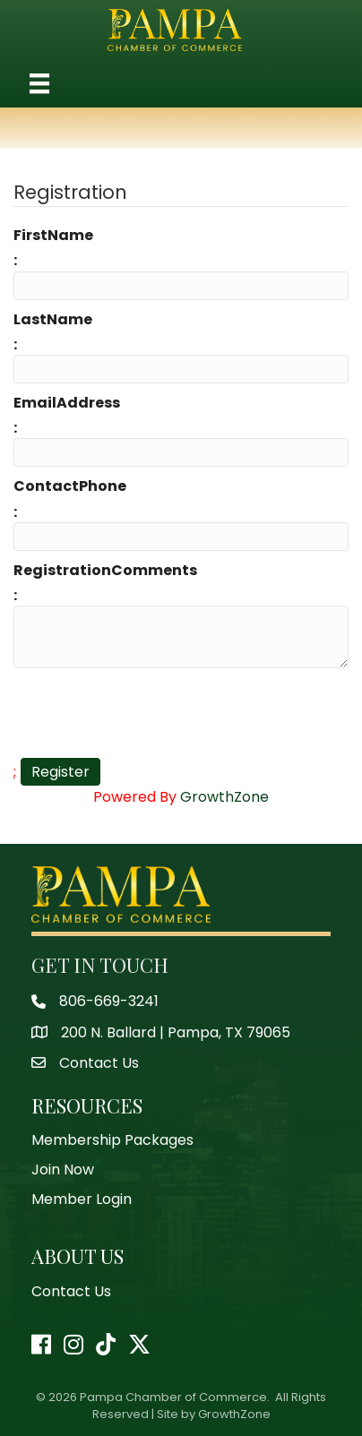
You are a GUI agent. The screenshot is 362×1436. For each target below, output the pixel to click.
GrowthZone (224, 797)
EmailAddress (66, 402)
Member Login (81, 1199)
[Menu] (39, 83)
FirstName (53, 235)
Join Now (62, 1169)
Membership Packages (112, 1140)
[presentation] (149, 713)
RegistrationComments (105, 570)
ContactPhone (69, 486)
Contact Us (71, 1291)
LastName (52, 319)
